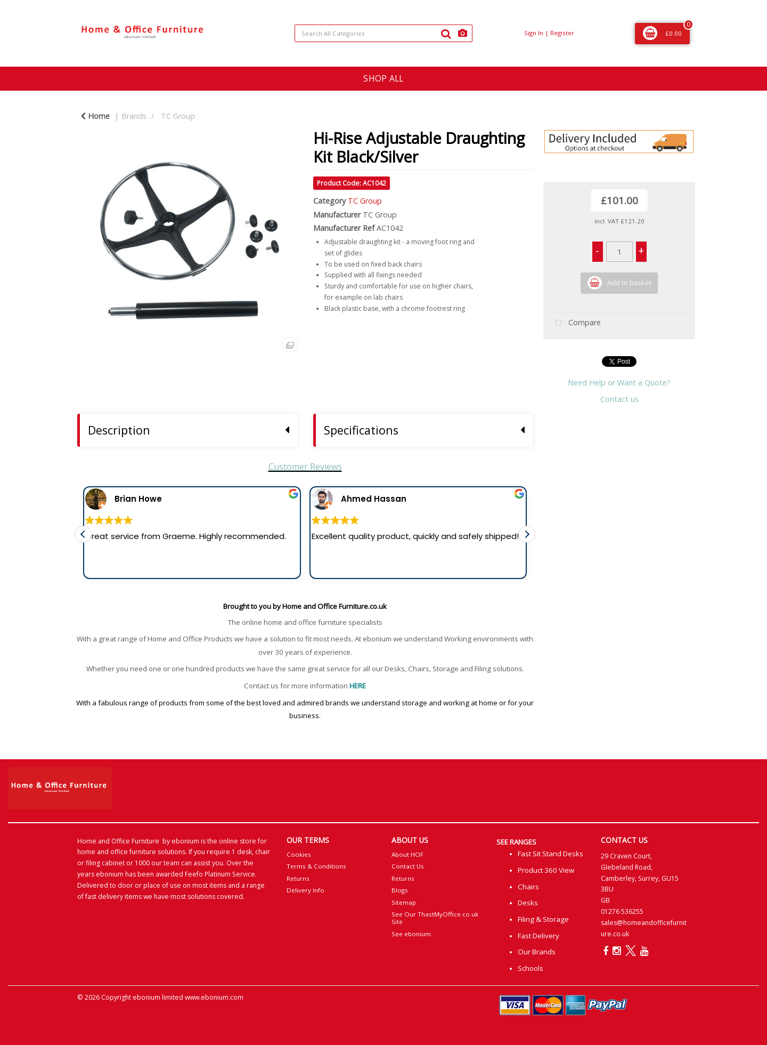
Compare (576, 323)
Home (95, 116)
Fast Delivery (538, 935)
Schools (530, 968)
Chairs (528, 886)
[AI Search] (462, 33)
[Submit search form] (446, 34)
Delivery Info (305, 890)
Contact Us (407, 866)
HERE (357, 685)
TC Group (178, 116)
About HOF (407, 854)
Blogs (399, 890)
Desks (528, 902)
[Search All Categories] (383, 33)
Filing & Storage (543, 919)
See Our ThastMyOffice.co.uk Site (434, 918)
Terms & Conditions (316, 866)
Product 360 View (546, 870)
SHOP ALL (383, 78)
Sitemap (403, 902)
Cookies (299, 854)
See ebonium (411, 934)
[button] (527, 542)
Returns (298, 878)
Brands (133, 116)
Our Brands (537, 951)
